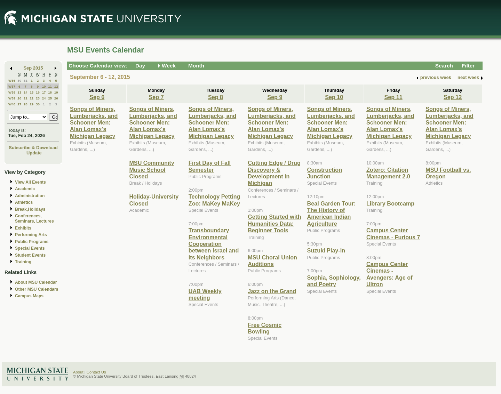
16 (38, 92)
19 (56, 92)
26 (56, 98)
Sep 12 (453, 97)
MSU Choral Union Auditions (272, 260)
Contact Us (96, 372)
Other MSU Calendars (36, 289)
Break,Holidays (30, 209)
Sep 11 (393, 97)
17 (44, 92)
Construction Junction (324, 173)
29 (31, 104)
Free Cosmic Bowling (264, 328)
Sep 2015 (33, 68)
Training (23, 261)
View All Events (30, 182)
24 (44, 98)
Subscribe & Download (33, 147)
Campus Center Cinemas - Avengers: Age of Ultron (389, 274)
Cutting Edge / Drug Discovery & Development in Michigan (274, 173)
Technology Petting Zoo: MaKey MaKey (214, 199)
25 (50, 98)
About (78, 372)
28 (25, 104)
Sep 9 (274, 97)
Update (34, 152)
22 (31, 98)
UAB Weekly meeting (205, 294)
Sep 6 (96, 97)
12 (56, 86)
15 (31, 92)
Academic (25, 188)
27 (19, 104)
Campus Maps (29, 296)
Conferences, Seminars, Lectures (34, 219)
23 (38, 98)
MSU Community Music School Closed (151, 169)
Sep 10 (334, 97)
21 (25, 98)
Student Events (30, 255)
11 (50, 86)
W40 (11, 104)
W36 (11, 80)
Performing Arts (31, 234)
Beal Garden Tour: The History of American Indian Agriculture (331, 213)
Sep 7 (156, 97)
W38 (11, 92)
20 (19, 98)
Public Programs (31, 241)
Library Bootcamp (390, 203)
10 (44, 86)
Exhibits (23, 228)
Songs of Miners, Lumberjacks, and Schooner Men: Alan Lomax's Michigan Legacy (94, 122)
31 (25, 80)
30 (19, 80)
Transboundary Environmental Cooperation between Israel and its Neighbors (214, 243)
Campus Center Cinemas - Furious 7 (393, 233)
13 (19, 92)
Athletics (24, 202)
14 (25, 92)
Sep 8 (215, 97)
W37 (11, 86)
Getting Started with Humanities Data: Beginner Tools (274, 223)
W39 (11, 98)
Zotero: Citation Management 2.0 (388, 173)
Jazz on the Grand (272, 291)
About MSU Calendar (36, 282)
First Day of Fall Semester (210, 166)
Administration (30, 195)
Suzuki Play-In (326, 250)
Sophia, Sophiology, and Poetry (334, 280)
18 (50, 92)
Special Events (30, 248)
